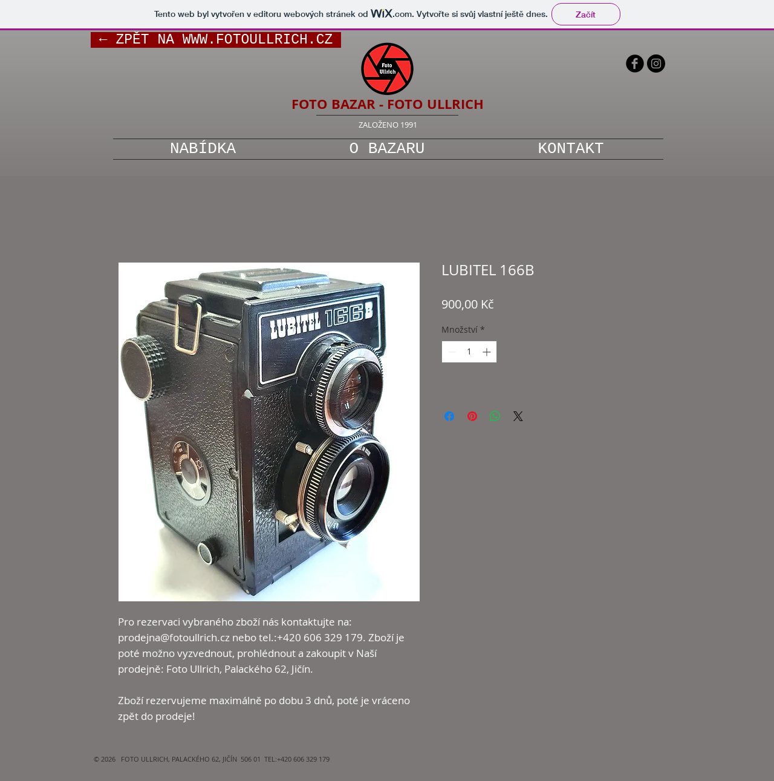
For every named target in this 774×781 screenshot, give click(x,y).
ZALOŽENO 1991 (388, 124)
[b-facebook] (635, 63)
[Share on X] (518, 416)
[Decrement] (450, 351)
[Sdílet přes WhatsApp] (495, 416)
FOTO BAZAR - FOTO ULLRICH (387, 103)
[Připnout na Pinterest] (472, 416)
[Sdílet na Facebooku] (449, 416)
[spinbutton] (469, 351)
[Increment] (487, 351)
